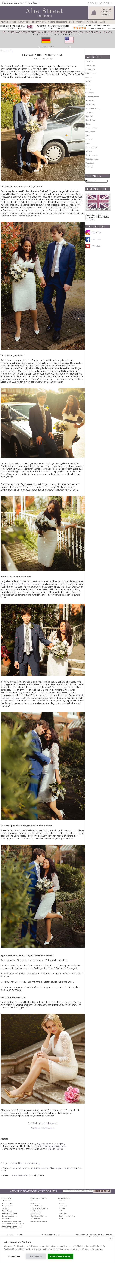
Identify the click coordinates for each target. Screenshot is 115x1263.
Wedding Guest (91, 159)
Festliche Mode (8, 22)
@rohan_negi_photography (53, 1146)
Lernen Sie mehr (97, 1249)
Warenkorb (63, 1213)
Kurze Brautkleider (9, 1213)
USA (69, 47)
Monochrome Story (93, 108)
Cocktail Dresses (92, 97)
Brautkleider (7, 1211)
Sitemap (62, 1218)
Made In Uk (90, 104)
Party (87, 136)
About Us (89, 62)
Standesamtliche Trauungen (13, 1223)
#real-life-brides (20, 1163)
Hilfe (61, 1211)
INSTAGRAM (93, 233)
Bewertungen (39, 22)
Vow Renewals (91, 155)
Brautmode (23, 22)
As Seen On (90, 69)
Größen (61, 1201)
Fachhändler (35, 1213)
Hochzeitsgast (7, 1206)
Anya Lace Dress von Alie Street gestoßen (21, 584)
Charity (88, 89)
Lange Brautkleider (9, 1216)
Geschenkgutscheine (67, 1216)
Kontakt (62, 1208)
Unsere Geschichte (57, 22)
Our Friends (90, 132)
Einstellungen (14, 1256)
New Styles (90, 120)
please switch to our (52, 34)
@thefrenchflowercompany (52, 1143)
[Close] (78, 34)
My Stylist (89, 112)
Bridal (87, 85)
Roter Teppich (7, 1203)
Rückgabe (92, 22)
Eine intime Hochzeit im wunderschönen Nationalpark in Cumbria (42, 1168)
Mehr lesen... (90, 219)
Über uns (34, 1201)
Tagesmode (6, 1208)
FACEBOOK (92, 239)
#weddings (34, 1163)
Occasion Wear (91, 128)
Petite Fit (89, 139)
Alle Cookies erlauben (60, 1256)
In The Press (35, 1218)
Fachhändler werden (39, 1216)
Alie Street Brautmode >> (43, 1128)
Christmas (89, 93)
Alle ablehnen (36, 1256)
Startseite (4, 51)
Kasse (102, 22)
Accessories (90, 65)
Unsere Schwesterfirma (39, 1208)
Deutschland (46, 47)
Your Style (89, 167)
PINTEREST (93, 246)
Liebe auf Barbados (19, 1175)
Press (87, 143)
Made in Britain (36, 1206)
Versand (80, 22)
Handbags (89, 101)
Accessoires (6, 1218)
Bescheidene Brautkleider (12, 1221)
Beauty (88, 81)
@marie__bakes (55, 1149)
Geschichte (35, 1203)
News (87, 124)
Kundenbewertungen (39, 1221)
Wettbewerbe (36, 1211)
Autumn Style (91, 73)
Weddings (89, 163)
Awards (88, 77)
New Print (89, 116)
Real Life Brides (91, 147)
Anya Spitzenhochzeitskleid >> (43, 1123)
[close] (110, 1238)
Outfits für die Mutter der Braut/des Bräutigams (11, 1227)
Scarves (88, 151)
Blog (71, 22)
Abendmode (6, 1201)
